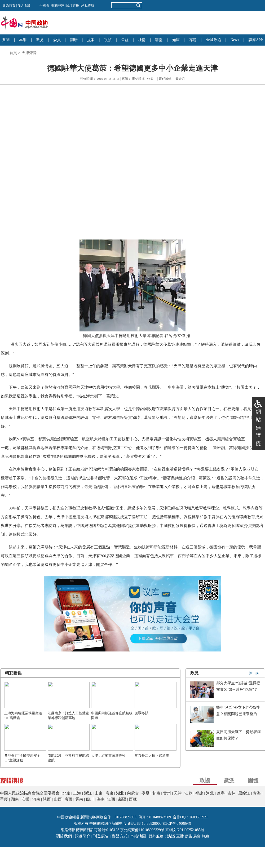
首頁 (13, 53)
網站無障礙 (258, 427)
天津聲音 (29, 53)
